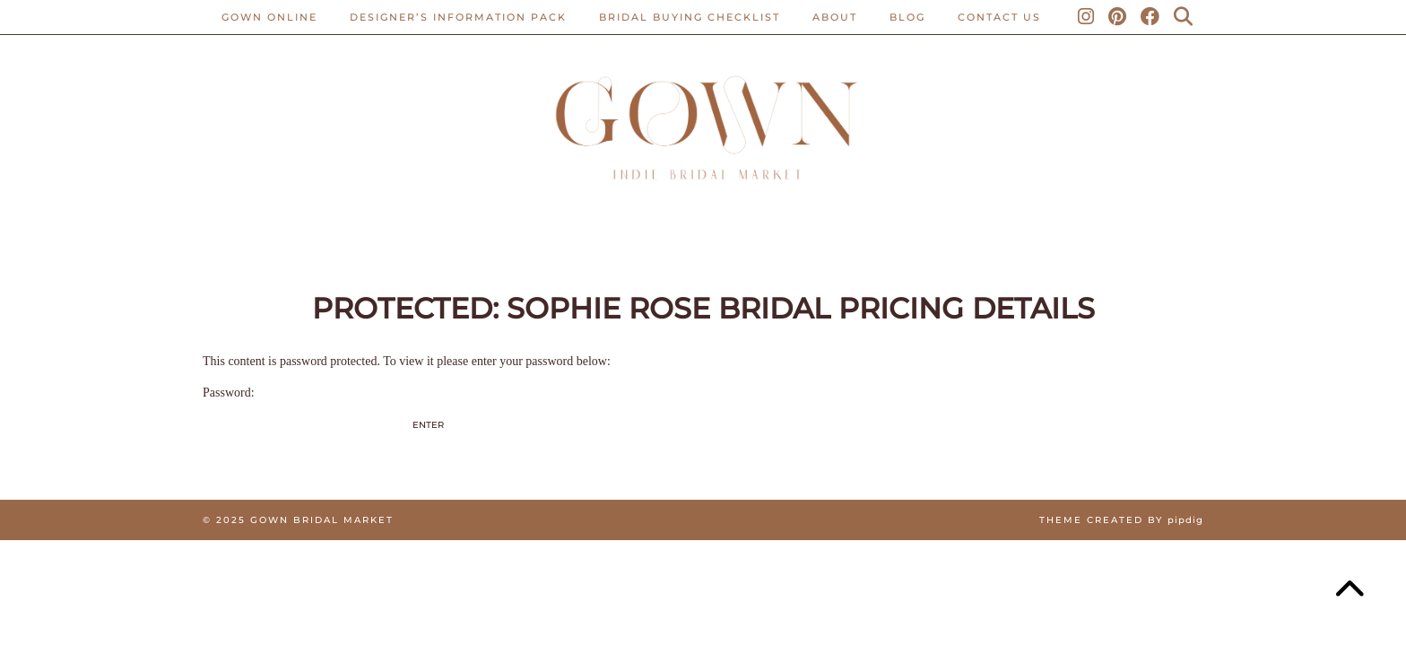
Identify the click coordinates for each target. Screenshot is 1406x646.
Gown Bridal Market (322, 520)
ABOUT (834, 17)
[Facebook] (1151, 17)
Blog (907, 17)
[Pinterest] (1118, 17)
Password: (306, 416)
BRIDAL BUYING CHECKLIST (689, 17)
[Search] (1184, 17)
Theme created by (1121, 520)
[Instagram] (1087, 17)
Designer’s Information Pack (458, 17)
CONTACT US (999, 17)
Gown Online (269, 17)
